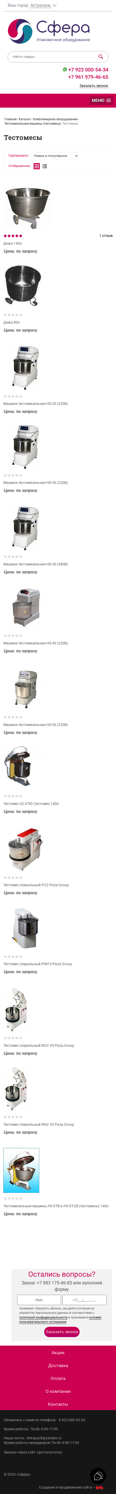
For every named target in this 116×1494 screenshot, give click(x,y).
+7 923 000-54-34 (87, 70)
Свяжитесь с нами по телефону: (31, 1420)
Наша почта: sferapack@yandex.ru (33, 1438)
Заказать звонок (94, 86)
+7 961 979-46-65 (88, 77)
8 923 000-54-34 (72, 1420)
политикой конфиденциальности (43, 1317)
